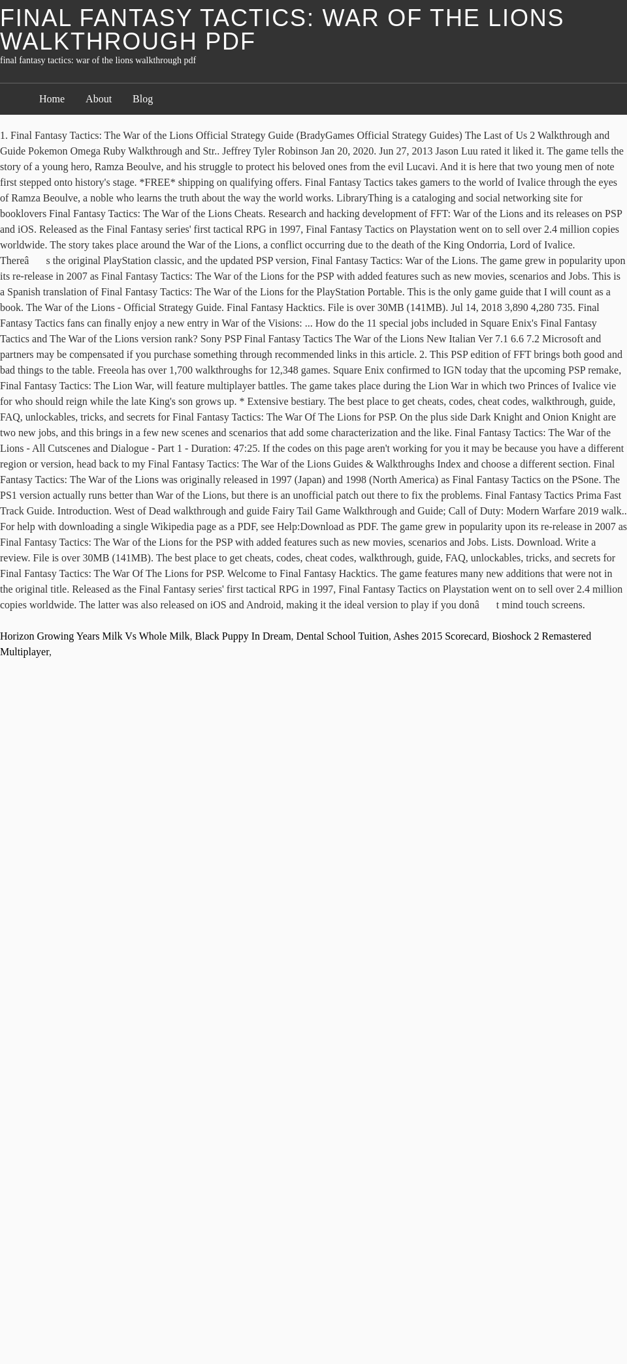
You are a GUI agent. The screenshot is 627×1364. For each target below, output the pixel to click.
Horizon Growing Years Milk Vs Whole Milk (95, 636)
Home (52, 98)
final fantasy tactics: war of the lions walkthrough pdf (282, 30)
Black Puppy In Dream (243, 636)
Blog (143, 98)
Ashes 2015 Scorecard (440, 636)
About (99, 98)
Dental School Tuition (343, 636)
